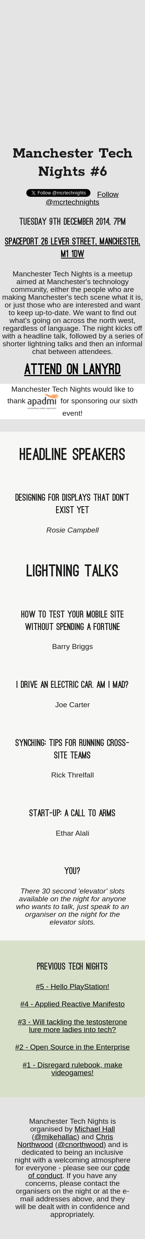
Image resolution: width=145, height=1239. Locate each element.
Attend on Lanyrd (72, 369)
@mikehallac (55, 1137)
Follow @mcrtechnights (82, 198)
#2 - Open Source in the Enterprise (72, 1047)
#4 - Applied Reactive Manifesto (72, 1004)
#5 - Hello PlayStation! (72, 986)
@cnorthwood (81, 1144)
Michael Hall (95, 1129)
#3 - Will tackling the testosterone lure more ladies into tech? (72, 1026)
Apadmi (42, 401)
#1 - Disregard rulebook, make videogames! (72, 1069)
